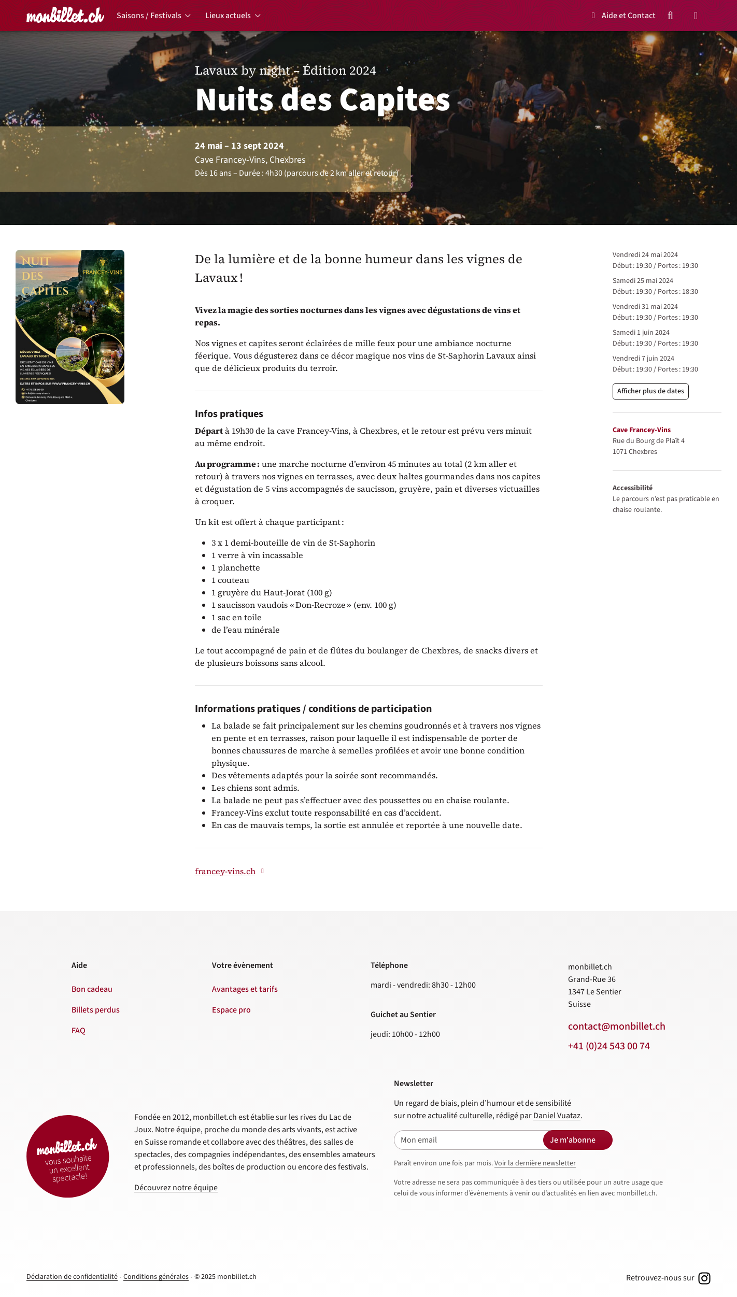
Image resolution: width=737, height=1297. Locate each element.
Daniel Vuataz (556, 1115)
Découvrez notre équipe (176, 1187)
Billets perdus (96, 1010)
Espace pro (231, 1010)
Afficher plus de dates (650, 391)
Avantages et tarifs (245, 989)
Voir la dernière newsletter (535, 1163)
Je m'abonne (573, 1140)
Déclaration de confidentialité (72, 1277)
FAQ (79, 1030)
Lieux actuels (228, 15)
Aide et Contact (622, 15)
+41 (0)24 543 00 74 (609, 1046)
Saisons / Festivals (149, 15)
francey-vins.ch (231, 871)
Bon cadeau (92, 989)
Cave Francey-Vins (642, 430)
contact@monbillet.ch (616, 1026)
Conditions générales (156, 1277)
